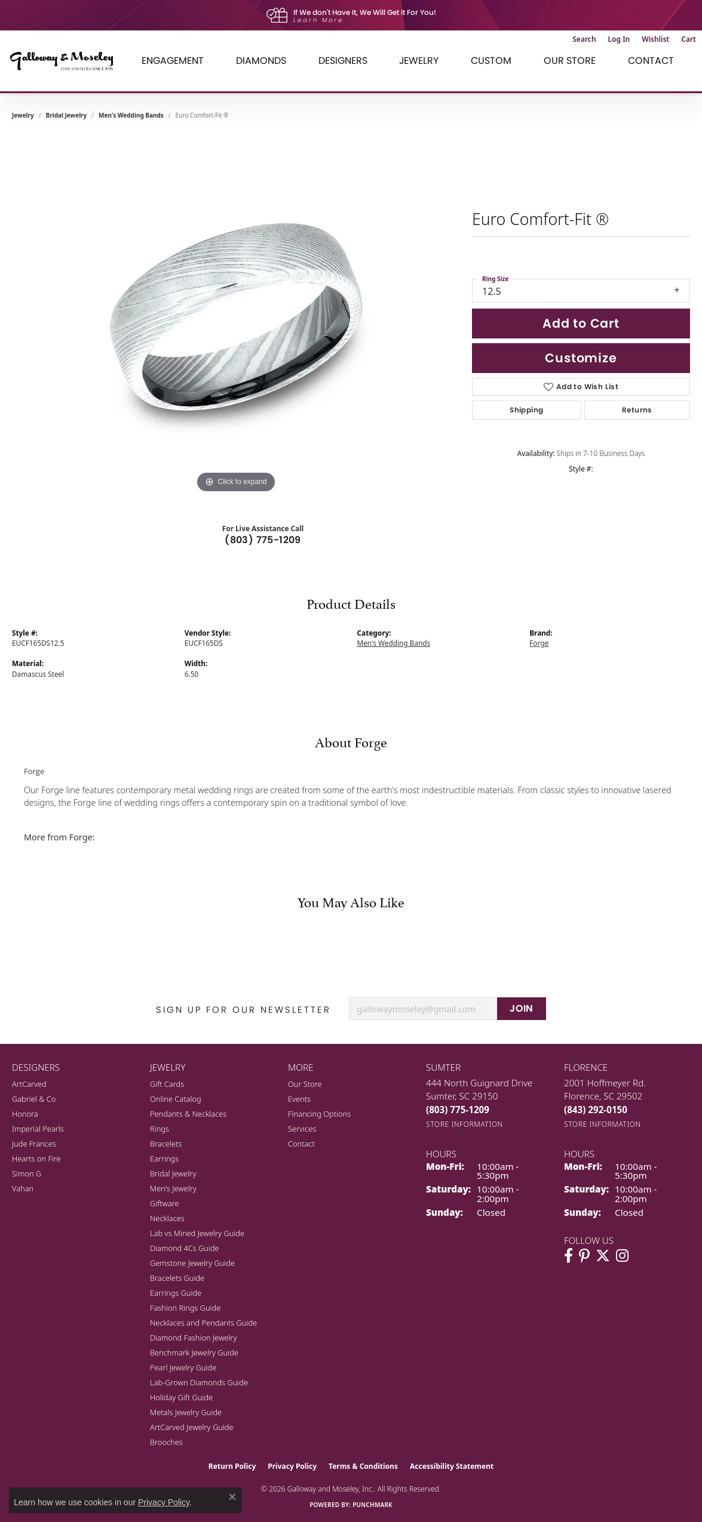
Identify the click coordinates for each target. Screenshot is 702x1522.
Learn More (318, 20)
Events (299, 1098)
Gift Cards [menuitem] (167, 1084)
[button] (584, 39)
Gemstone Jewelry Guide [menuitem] (192, 1263)
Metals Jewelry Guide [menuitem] (186, 1412)
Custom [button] (491, 60)
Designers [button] (342, 60)
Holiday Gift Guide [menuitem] (181, 1397)
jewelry (23, 115)
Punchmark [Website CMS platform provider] (372, 1505)
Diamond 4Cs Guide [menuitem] (184, 1248)
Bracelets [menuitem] (166, 1143)
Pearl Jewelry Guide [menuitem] (183, 1367)
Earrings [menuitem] (164, 1158)
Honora (25, 1113)
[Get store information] (464, 1124)
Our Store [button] (570, 60)
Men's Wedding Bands (131, 115)
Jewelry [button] (419, 60)
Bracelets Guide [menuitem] (177, 1278)
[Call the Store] (457, 1110)
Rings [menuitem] (159, 1128)
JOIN (522, 1008)
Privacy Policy (292, 1466)
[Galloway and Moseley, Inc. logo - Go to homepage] (65, 60)
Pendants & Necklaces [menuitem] (188, 1113)
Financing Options (319, 1113)
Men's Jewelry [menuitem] (173, 1188)
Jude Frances (34, 1143)
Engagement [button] (173, 60)
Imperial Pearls (38, 1128)
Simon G (26, 1173)
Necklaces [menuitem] (167, 1218)
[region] (236, 317)
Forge (538, 643)
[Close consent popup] (232, 1497)
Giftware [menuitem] (164, 1203)
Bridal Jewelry (66, 115)
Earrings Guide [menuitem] (175, 1292)
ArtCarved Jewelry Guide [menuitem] (192, 1427)
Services (302, 1128)
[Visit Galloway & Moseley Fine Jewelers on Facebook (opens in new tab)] (568, 1256)
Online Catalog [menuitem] (175, 1098)
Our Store (305, 1084)
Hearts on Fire (36, 1158)
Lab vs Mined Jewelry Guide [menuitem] (197, 1233)
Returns (637, 410)
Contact (651, 60)
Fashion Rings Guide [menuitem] (185, 1307)
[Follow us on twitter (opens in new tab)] (603, 1256)
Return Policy (232, 1466)
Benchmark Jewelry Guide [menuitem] (194, 1352)
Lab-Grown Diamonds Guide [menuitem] (199, 1382)
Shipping (526, 410)
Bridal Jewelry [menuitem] (173, 1173)
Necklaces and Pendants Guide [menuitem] (203, 1322)
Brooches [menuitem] (166, 1442)
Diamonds (261, 60)
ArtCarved (29, 1084)
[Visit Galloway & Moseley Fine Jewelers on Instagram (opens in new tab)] (622, 1256)
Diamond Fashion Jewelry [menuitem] (193, 1337)
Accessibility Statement (451, 1466)
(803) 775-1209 (263, 540)
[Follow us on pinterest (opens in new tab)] (584, 1256)
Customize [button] (581, 357)
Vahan (22, 1188)
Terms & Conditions (363, 1466)
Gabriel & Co (34, 1098)
